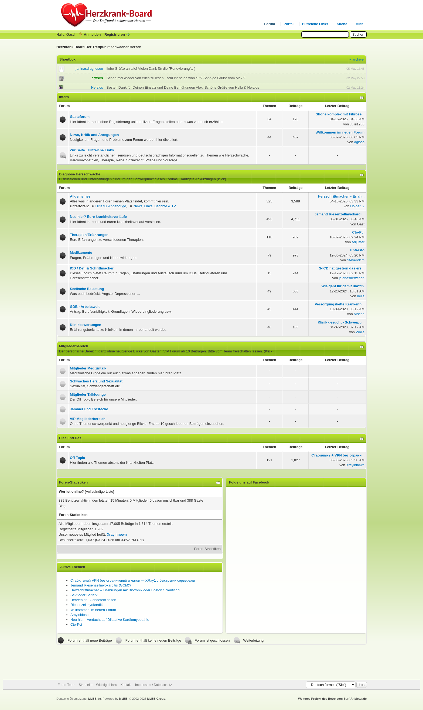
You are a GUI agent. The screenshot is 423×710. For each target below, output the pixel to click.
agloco (359, 142)
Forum (269, 24)
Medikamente (81, 253)
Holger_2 (357, 206)
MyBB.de (94, 698)
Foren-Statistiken (207, 549)
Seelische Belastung (87, 289)
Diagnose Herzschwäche (79, 174)
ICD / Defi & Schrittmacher (92, 268)
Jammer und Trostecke (89, 409)
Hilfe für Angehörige (110, 206)
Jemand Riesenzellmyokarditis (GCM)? (100, 585)
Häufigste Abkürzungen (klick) (203, 179)
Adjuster (358, 242)
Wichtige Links (106, 685)
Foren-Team (66, 685)
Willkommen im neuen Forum (93, 610)
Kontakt (126, 685)
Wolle (360, 332)
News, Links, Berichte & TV (155, 206)
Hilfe (359, 24)
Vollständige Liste (99, 491)
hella (360, 296)
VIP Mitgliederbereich (87, 419)
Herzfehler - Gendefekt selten (93, 600)
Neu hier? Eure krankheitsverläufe (98, 217)
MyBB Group (156, 698)
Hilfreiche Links (315, 24)
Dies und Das (70, 438)
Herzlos (97, 87)
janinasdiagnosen (89, 68)
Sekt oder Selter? (83, 595)
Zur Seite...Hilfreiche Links (92, 150)
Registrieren (114, 34)
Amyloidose (79, 615)
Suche (342, 24)
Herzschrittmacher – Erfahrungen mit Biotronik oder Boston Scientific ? (125, 590)
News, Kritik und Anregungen (94, 135)
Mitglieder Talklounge (88, 394)
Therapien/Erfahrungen (89, 235)
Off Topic (77, 458)
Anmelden (92, 34)
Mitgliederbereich (73, 346)
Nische (359, 314)
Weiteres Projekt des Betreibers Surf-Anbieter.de (332, 698)
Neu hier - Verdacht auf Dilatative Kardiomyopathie (109, 620)
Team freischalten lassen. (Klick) (248, 351)
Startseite (86, 685)
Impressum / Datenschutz (153, 685)
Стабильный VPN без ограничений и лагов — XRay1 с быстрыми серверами (132, 580)
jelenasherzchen (351, 278)
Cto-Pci (76, 624)
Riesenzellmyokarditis (87, 605)
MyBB (123, 698)
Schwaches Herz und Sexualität (96, 381)
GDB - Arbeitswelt (85, 307)
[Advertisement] (211, 662)
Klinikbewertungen (85, 325)
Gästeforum (80, 117)
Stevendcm (355, 260)
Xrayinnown (355, 465)
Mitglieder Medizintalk (88, 368)
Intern (64, 97)
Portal (289, 24)
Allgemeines (80, 196)
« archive (356, 59)
